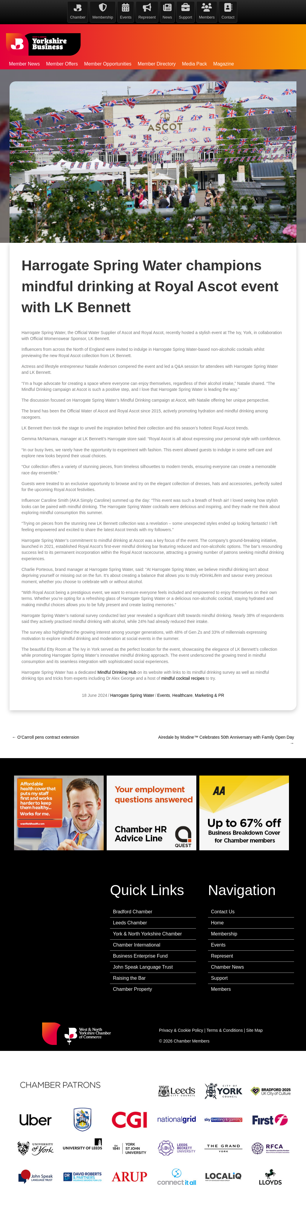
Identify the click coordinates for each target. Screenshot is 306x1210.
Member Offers (62, 63)
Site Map (254, 1030)
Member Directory (157, 63)
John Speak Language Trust (143, 967)
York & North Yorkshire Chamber (147, 933)
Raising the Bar (129, 978)
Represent (222, 955)
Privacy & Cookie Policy (181, 1030)
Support (219, 978)
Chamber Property (132, 989)
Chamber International (136, 944)
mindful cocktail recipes (183, 716)
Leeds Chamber (130, 922)
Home (217, 922)
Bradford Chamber (132, 911)
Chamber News (227, 967)
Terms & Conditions (224, 1030)
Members (221, 989)
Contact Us (223, 911)
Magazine (223, 63)
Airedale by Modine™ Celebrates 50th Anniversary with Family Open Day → (226, 740)
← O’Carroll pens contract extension (45, 737)
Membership (224, 933)
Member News (24, 63)
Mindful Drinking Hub (116, 710)
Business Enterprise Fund (140, 955)
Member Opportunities (107, 63)
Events (218, 944)
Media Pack (194, 63)
